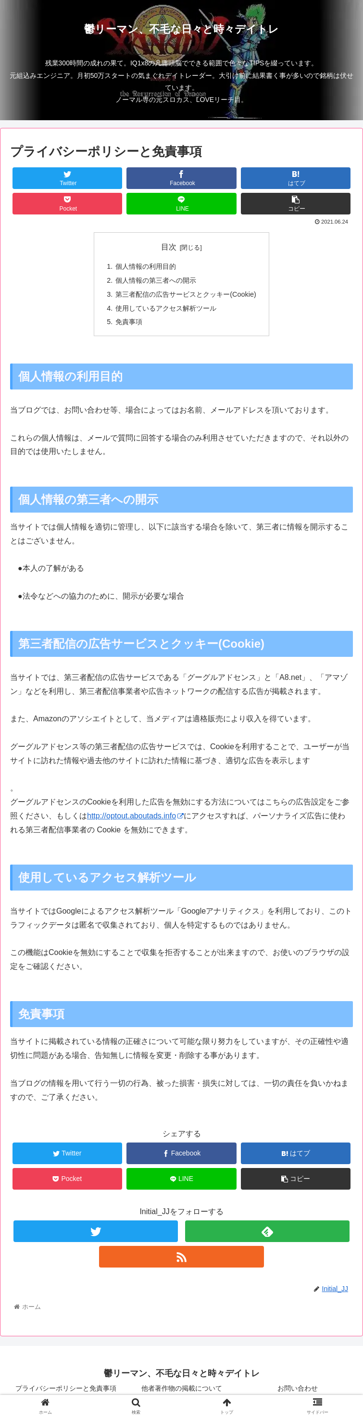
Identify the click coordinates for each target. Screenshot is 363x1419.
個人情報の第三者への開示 (155, 280)
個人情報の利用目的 (145, 266)
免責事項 (128, 322)
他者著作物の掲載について (181, 1388)
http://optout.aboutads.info (135, 816)
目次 (168, 247)
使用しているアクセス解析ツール (165, 308)
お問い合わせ (297, 1388)
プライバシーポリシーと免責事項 (65, 1388)
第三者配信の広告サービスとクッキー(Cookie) (185, 294)
